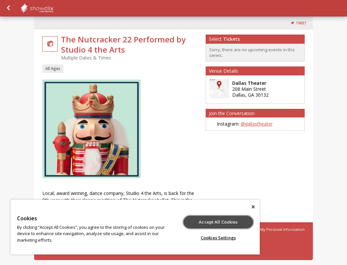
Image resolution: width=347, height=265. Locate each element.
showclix (53, 8)
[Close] (253, 207)
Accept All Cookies (218, 222)
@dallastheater (257, 124)
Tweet (301, 23)
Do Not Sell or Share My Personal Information (263, 229)
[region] (135, 227)
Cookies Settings (218, 238)
